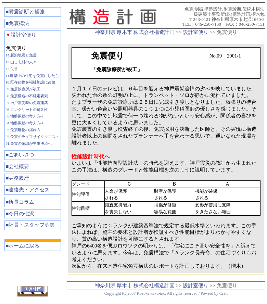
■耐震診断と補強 (25, 11)
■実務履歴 (17, 178)
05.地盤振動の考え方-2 (24, 116)
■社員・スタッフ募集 (30, 225)
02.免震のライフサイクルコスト (32, 137)
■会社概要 (17, 166)
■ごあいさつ (20, 154)
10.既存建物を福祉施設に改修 (30, 82)
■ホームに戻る (23, 246)
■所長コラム (20, 202)
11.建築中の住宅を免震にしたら (32, 76)
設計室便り (21, 35)
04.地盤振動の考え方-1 (24, 123)
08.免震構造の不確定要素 (27, 96)
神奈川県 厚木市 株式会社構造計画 (134, 32)
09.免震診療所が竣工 (23, 89)
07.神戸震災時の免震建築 (27, 103)
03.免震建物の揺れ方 (23, 130)
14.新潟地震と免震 (21, 55)
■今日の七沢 (20, 213)
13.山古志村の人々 (21, 62)
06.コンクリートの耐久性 (27, 110)
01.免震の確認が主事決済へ (29, 143)
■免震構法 (17, 23)
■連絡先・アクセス (28, 189)
